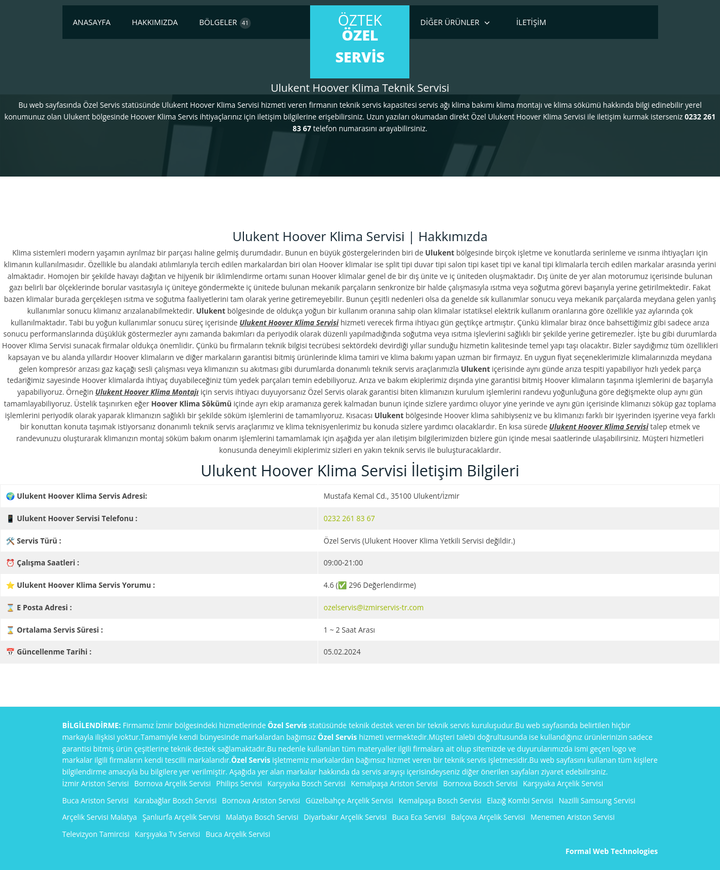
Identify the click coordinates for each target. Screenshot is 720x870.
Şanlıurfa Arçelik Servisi (181, 817)
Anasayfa (92, 22)
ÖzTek (359, 38)
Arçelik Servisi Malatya (99, 817)
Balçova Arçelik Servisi (488, 817)
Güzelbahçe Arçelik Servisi (349, 800)
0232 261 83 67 (349, 518)
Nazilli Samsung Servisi (597, 800)
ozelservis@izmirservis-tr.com (373, 607)
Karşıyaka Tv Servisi (168, 834)
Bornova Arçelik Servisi (172, 783)
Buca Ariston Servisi (95, 800)
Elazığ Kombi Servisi (520, 800)
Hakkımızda (155, 22)
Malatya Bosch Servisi (262, 817)
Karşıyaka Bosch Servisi (306, 783)
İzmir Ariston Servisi (95, 783)
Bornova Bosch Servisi (480, 783)
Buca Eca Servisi (419, 817)
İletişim (531, 22)
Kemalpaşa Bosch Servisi (440, 800)
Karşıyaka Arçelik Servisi (563, 783)
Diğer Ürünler (450, 22)
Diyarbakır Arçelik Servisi (345, 817)
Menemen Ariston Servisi (573, 817)
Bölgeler (225, 23)
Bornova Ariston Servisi (261, 800)
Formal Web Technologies (612, 851)
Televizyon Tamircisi (96, 834)
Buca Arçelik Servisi (237, 834)
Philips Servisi (239, 783)
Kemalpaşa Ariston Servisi (394, 783)
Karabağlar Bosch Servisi (175, 800)
